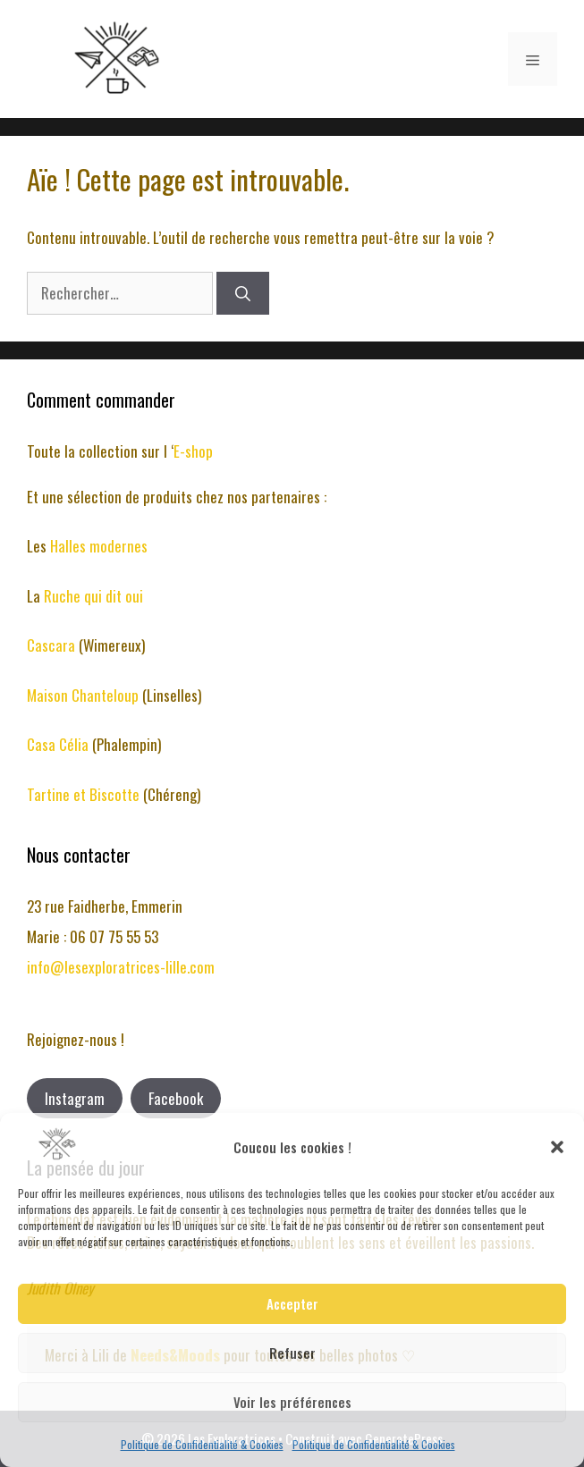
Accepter (292, 1303)
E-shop (193, 451)
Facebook (175, 1098)
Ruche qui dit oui (93, 596)
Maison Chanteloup (83, 695)
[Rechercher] (242, 293)
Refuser (292, 1352)
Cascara (53, 645)
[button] (557, 1147)
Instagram (75, 1098)
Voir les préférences (292, 1402)
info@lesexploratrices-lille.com (121, 967)
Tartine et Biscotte (85, 794)
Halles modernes (99, 546)
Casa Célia (59, 744)
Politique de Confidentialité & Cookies (202, 1444)
